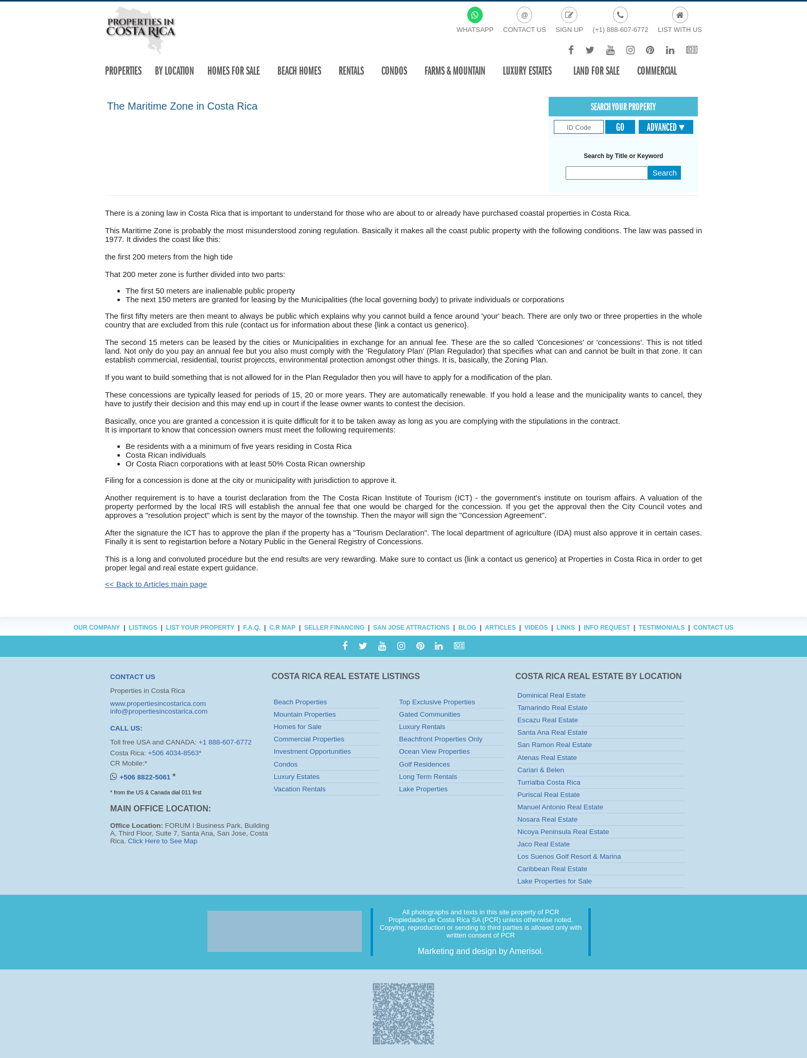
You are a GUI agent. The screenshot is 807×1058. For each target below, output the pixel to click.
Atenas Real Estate (547, 757)
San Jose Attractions (411, 627)
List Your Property (200, 627)
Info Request (607, 627)
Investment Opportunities (312, 751)
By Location (174, 71)
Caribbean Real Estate (552, 869)
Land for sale (596, 71)
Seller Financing (334, 627)
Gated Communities (429, 714)
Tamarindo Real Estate (552, 708)
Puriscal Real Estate (548, 795)
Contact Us (713, 627)
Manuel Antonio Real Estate (560, 807)
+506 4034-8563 (173, 753)
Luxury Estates (527, 71)
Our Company (97, 627)
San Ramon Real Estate (554, 745)
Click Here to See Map (163, 841)
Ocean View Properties (434, 751)
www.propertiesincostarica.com (158, 703)
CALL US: (126, 728)
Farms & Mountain (455, 71)
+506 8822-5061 (145, 777)
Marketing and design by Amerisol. (481, 951)
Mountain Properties (305, 714)
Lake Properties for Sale (554, 881)
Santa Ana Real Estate (552, 732)
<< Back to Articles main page (156, 584)
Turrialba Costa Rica (549, 782)
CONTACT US (132, 677)
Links (565, 627)
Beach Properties (300, 702)
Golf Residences (424, 764)
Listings (143, 627)
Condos (394, 71)
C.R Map (282, 627)
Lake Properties (423, 789)
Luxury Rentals (422, 727)
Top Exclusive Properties (437, 702)
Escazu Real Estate (547, 720)
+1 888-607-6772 (225, 742)
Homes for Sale (298, 727)
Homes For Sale (233, 71)
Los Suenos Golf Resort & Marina (569, 856)
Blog (468, 627)
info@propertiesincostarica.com (158, 711)
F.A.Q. (251, 627)
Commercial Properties (309, 739)
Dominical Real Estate (551, 695)
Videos (536, 627)
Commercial (657, 71)
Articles (500, 627)
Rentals (351, 71)
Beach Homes (299, 71)
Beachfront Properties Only (440, 739)
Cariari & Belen (540, 770)
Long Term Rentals (428, 777)
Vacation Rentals (300, 789)
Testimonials (662, 627)
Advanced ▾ (666, 127)
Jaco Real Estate (543, 844)
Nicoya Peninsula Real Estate (563, 832)
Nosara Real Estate (547, 819)
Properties (123, 71)
